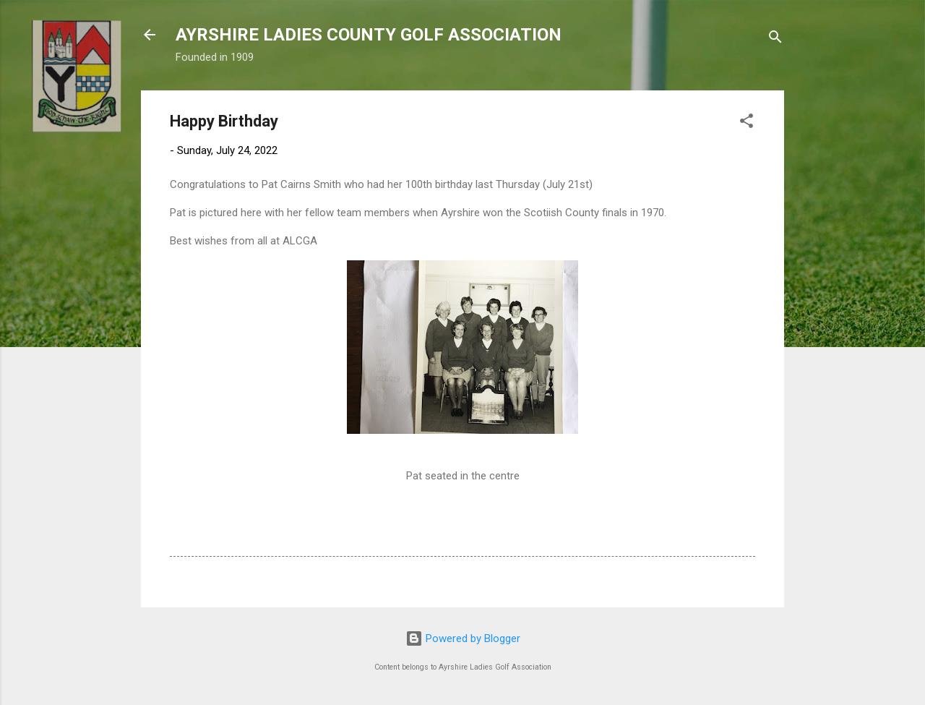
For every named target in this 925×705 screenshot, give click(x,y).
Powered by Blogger (462, 638)
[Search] (775, 39)
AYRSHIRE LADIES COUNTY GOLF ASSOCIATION (369, 35)
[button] (746, 123)
